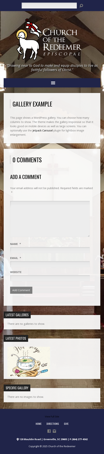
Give (66, 424)
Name (15, 244)
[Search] (49, 6)
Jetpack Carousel (43, 130)
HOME (39, 424)
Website (15, 272)
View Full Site (52, 416)
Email (15, 258)
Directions (52, 424)
